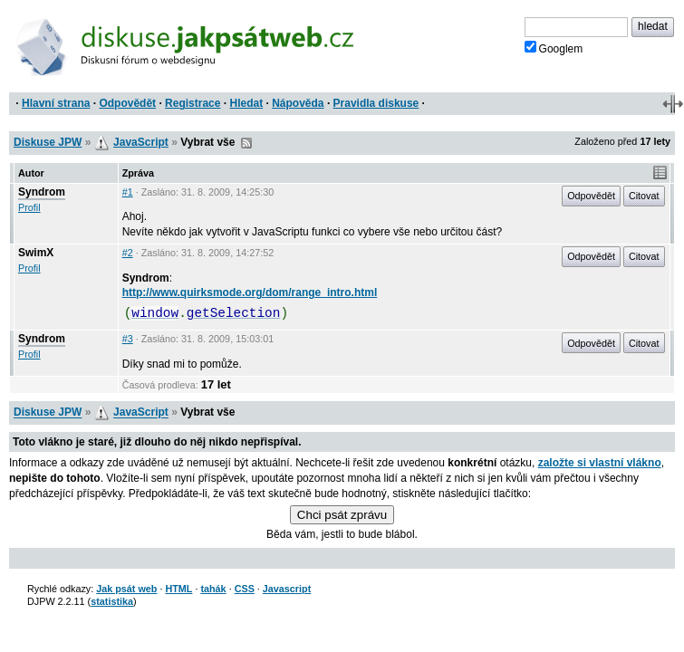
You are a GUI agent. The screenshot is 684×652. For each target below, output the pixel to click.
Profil (29, 207)
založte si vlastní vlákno (599, 462)
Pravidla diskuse (376, 103)
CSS (245, 588)
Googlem (554, 48)
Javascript (287, 588)
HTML (178, 588)
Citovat (644, 195)
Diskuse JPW (48, 142)
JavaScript (141, 142)
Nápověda (297, 103)
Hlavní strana (56, 103)
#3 (127, 338)
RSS (246, 143)
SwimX (35, 252)
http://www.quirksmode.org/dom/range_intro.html (250, 292)
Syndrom (41, 192)
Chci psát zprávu (342, 515)
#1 (127, 192)
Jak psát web (126, 588)
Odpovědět (127, 103)
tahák (213, 588)
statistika (112, 601)
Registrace (192, 103)
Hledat (246, 103)
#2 (127, 252)
